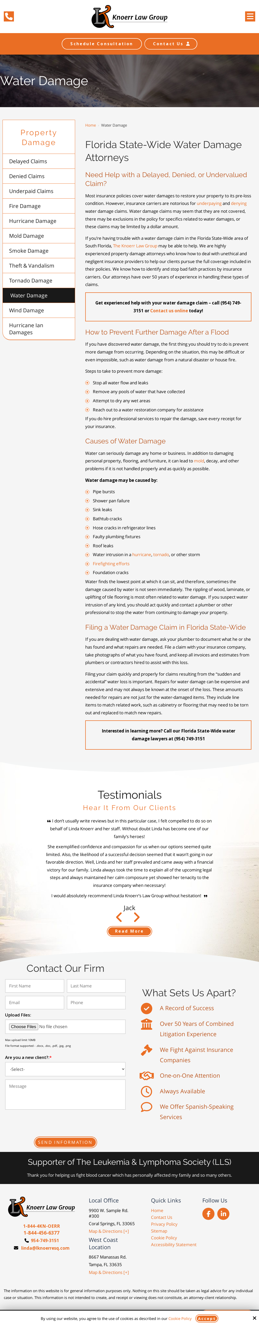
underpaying (210, 203)
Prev (136, 919)
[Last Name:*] (96, 986)
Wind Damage (26, 310)
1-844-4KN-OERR (42, 1226)
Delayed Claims (28, 161)
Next (119, 919)
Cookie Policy (180, 1318)
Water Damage (29, 295)
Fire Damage (25, 205)
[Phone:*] (96, 1002)
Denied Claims (27, 176)
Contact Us (171, 43)
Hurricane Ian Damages (26, 329)
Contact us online (169, 311)
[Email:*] (34, 1002)
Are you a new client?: (28, 1057)
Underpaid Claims (31, 191)
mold (199, 461)
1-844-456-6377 (41, 1232)
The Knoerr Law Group (135, 246)
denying (239, 203)
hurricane (141, 554)
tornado (161, 554)
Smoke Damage (29, 250)
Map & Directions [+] (109, 1231)
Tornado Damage (30, 280)
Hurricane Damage (32, 220)
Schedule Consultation (101, 43)
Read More (129, 931)
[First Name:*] (34, 986)
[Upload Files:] (65, 1027)
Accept (207, 1318)
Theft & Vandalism (31, 265)
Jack (129, 907)
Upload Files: (18, 1015)
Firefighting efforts (111, 563)
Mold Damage (26, 235)
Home (90, 125)
